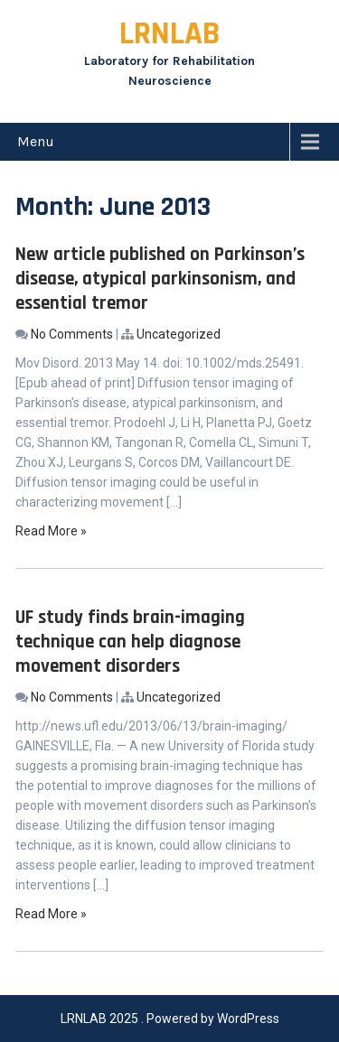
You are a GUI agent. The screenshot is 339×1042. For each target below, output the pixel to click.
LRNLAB (169, 34)
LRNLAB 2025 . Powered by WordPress (170, 1018)
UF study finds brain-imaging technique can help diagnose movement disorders (130, 641)
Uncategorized (179, 334)
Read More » (51, 531)
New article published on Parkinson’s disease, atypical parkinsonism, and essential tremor (160, 278)
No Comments (72, 334)
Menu (35, 141)
